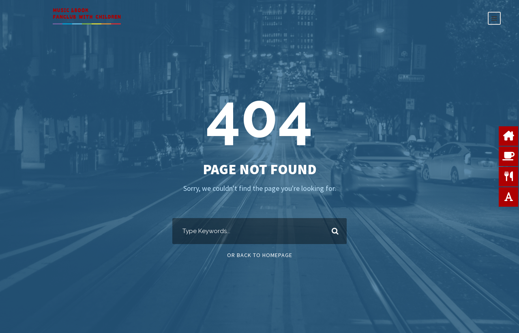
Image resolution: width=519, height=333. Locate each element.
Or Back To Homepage (259, 255)
